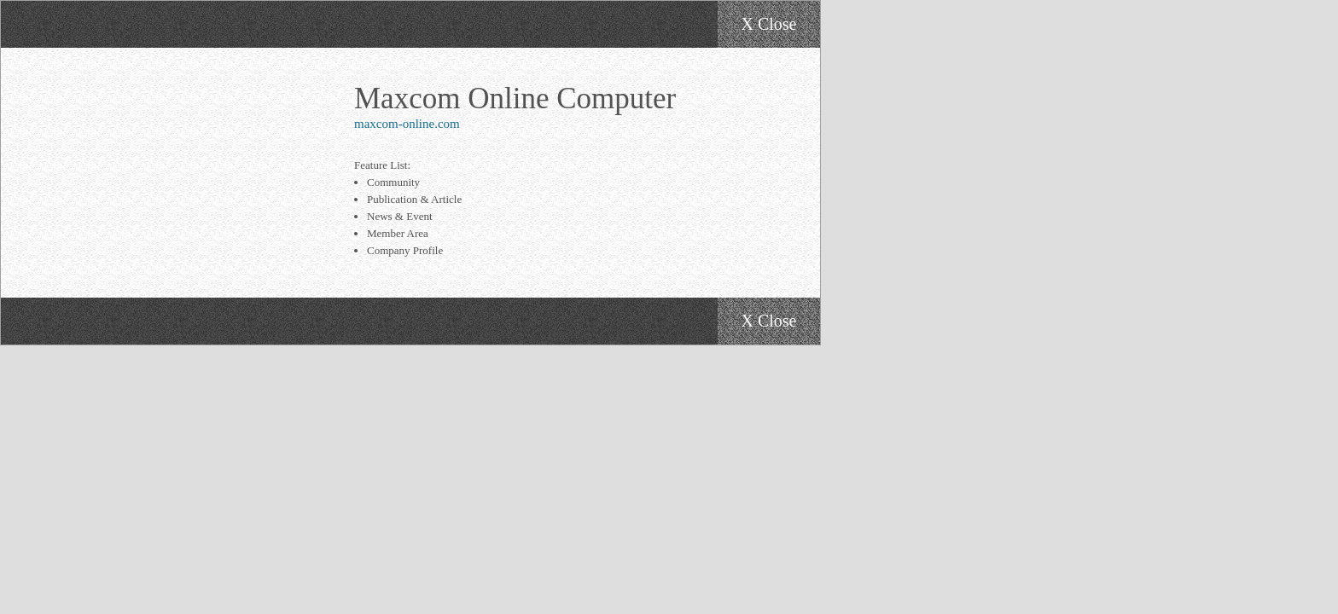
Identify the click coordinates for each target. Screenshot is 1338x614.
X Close (769, 23)
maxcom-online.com (407, 123)
